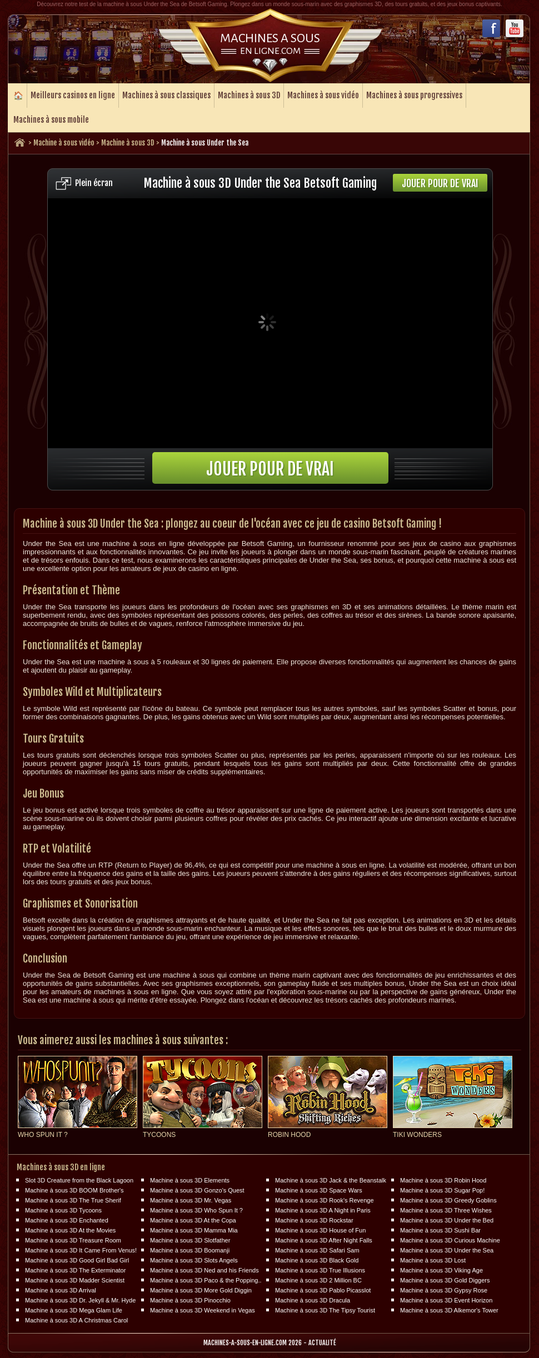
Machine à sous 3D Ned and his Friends (204, 1270)
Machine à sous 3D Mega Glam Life (73, 1310)
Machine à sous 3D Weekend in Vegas (202, 1310)
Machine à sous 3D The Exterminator (75, 1270)
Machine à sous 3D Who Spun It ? (196, 1210)
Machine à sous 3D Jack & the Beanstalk (330, 1180)
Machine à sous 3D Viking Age (441, 1270)
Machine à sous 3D (127, 142)
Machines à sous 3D (249, 95)
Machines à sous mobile (51, 119)
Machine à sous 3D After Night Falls (323, 1240)
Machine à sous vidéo (63, 142)
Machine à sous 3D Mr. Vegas (190, 1200)
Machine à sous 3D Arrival (60, 1290)
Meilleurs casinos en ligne (73, 95)
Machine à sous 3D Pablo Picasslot (323, 1290)
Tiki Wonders (417, 1135)
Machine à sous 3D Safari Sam (317, 1250)
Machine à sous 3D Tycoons (63, 1210)
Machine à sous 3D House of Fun (320, 1230)
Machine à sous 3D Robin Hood (443, 1180)
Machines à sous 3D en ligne (61, 1167)
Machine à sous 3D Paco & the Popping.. (206, 1280)
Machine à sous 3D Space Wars (318, 1190)
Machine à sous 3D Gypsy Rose (443, 1290)
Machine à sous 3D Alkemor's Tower (449, 1310)
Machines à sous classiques (166, 95)
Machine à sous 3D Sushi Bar (440, 1230)
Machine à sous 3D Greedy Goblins (448, 1200)
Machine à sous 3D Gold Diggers (445, 1280)
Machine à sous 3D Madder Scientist (74, 1280)
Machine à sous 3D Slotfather (190, 1240)
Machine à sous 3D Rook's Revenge (324, 1200)
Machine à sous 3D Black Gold (316, 1260)
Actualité (322, 1343)
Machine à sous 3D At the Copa (193, 1220)
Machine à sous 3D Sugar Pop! (442, 1190)
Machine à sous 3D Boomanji (189, 1250)
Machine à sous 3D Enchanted (66, 1220)
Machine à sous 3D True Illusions (320, 1270)
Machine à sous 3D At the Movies (70, 1230)
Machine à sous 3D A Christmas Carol (76, 1320)
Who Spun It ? (43, 1135)
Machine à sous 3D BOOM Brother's (74, 1190)
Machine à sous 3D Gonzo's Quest (197, 1190)
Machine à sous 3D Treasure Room (73, 1240)
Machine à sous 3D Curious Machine (450, 1240)
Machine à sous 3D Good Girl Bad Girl (77, 1260)
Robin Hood (289, 1135)
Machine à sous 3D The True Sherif (73, 1200)
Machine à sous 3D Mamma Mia (194, 1230)
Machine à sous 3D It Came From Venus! (81, 1250)
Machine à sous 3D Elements (189, 1180)
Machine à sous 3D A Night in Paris (323, 1210)
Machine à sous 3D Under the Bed (446, 1220)
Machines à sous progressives (414, 95)
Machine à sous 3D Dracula (312, 1300)
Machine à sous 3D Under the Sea (446, 1250)
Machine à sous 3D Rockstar (314, 1220)
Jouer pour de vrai (440, 183)
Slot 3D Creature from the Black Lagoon (79, 1180)
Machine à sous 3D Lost (433, 1260)
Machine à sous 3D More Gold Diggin (201, 1290)
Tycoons (159, 1135)
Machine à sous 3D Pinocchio (190, 1300)
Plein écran (94, 183)
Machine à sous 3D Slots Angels (194, 1260)
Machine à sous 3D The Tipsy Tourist (325, 1310)
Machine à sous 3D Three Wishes (446, 1210)
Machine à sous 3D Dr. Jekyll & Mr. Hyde (80, 1300)
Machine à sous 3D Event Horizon (446, 1300)
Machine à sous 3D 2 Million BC (318, 1280)
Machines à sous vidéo (323, 95)
